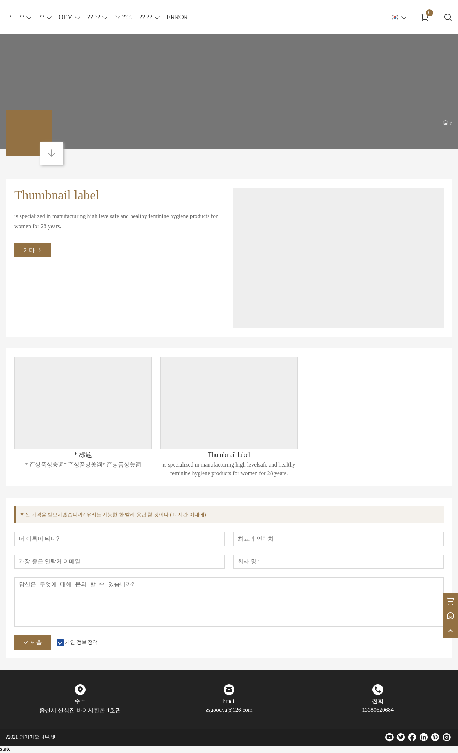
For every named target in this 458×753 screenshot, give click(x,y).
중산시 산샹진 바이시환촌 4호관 (80, 711)
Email (229, 702)
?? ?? (93, 17)
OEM (66, 17)
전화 (378, 702)
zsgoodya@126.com (229, 711)
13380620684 (378, 711)
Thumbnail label (56, 195)
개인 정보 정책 (81, 643)
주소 (80, 702)
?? (21, 17)
